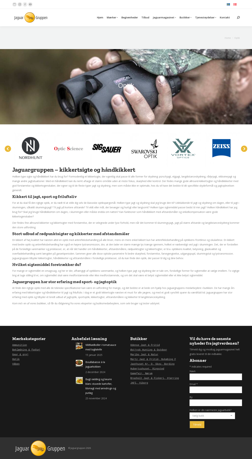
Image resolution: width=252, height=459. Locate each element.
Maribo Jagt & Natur (144, 354)
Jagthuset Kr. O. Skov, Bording (152, 364)
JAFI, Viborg (139, 383)
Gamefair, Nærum (141, 373)
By (191, 397)
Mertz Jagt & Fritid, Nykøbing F (153, 359)
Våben (16, 364)
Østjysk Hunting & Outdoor (148, 349)
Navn (192, 371)
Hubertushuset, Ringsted (147, 368)
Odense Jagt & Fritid (145, 345)
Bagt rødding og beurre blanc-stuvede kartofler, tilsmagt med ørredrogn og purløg (100, 386)
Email (194, 384)
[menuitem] (228, 4)
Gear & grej (20, 354)
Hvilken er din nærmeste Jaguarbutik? (210, 410)
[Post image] (79, 346)
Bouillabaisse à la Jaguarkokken (95, 364)
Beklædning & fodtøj (26, 349)
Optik (16, 359)
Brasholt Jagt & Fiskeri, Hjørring (154, 378)
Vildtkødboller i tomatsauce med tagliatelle (100, 347)
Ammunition (19, 345)
